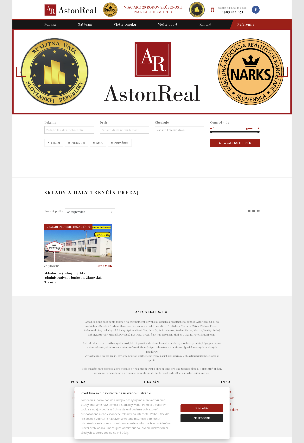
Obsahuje (162, 122)
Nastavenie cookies (226, 387)
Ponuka (50, 24)
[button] (21, 72)
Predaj (55, 142)
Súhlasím (202, 408)
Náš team (85, 24)
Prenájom (78, 142)
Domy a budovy (152, 369)
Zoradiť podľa (53, 188)
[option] (152, 71)
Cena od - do (219, 122)
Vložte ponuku (125, 24)
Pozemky (152, 387)
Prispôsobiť (202, 418)
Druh (103, 122)
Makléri (225, 369)
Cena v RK (104, 243)
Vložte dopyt (167, 24)
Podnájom (121, 142)
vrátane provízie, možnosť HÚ (68, 204)
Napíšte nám (225, 375)
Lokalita (50, 122)
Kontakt (206, 24)
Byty (152, 375)
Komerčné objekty (152, 381)
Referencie (243, 24)
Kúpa (99, 142)
